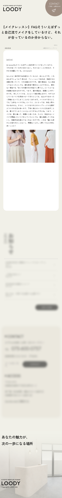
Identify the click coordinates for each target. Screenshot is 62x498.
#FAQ (55, 45)
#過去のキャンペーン (50, 48)
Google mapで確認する (17, 401)
